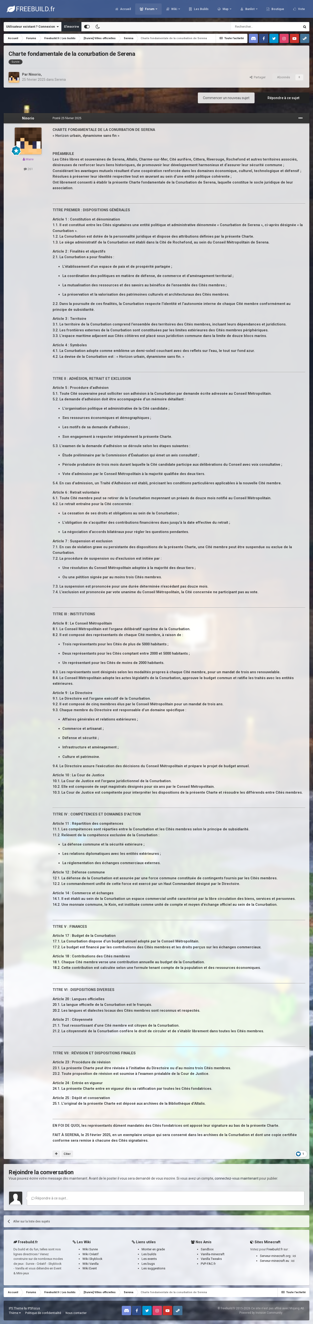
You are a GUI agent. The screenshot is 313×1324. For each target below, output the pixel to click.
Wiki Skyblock (92, 1259)
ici (294, 1256)
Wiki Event (89, 1268)
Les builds (149, 1254)
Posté (67, 118)
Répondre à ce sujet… (49, 1198)
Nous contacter (76, 1313)
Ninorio (35, 74)
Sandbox (207, 1249)
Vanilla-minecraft (212, 1254)
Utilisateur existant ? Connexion (32, 26)
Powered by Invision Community (260, 1312)
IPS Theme (16, 1308)
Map (225, 10)
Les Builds (201, 10)
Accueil (125, 10)
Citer (67, 1154)
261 (28, 169)
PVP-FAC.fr (208, 1264)
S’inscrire (71, 26)
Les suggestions (153, 1268)
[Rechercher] (255, 26)
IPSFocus (34, 1308)
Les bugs (148, 1264)
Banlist (250, 10)
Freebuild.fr (275, 1249)
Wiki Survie (90, 1249)
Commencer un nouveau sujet (226, 98)
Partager (258, 77)
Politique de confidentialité (43, 1313)
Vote (301, 10)
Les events (149, 1259)
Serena (60, 79)
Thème (15, 1313)
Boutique (277, 10)
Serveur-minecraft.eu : (275, 1261)
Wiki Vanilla (90, 1264)
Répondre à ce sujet (283, 98)
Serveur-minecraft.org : (276, 1256)
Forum (149, 10)
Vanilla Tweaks (211, 1259)
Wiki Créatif (90, 1254)
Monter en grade (153, 1249)
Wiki (174, 10)
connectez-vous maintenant (236, 1178)
